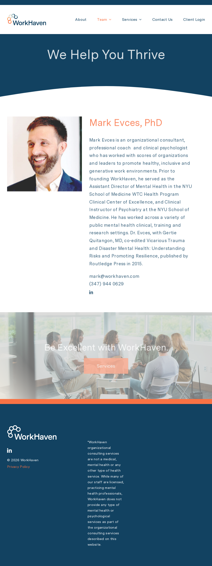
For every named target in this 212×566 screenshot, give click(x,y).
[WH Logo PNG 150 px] (26, 16)
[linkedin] (91, 292)
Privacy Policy (18, 467)
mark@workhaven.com (114, 276)
